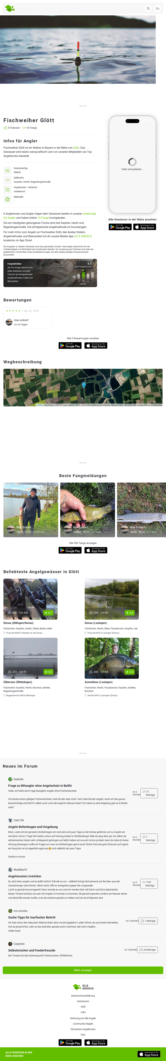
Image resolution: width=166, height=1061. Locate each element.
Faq (83, 1034)
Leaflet (39, 405)
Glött (76, 147)
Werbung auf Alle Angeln (83, 1018)
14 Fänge (43, 217)
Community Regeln (83, 1023)
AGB (83, 1006)
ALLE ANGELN (83, 236)
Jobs (83, 1012)
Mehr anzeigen (83, 970)
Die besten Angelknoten (83, 1029)
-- (14, 201)
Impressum (83, 1001)
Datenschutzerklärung (83, 995)
